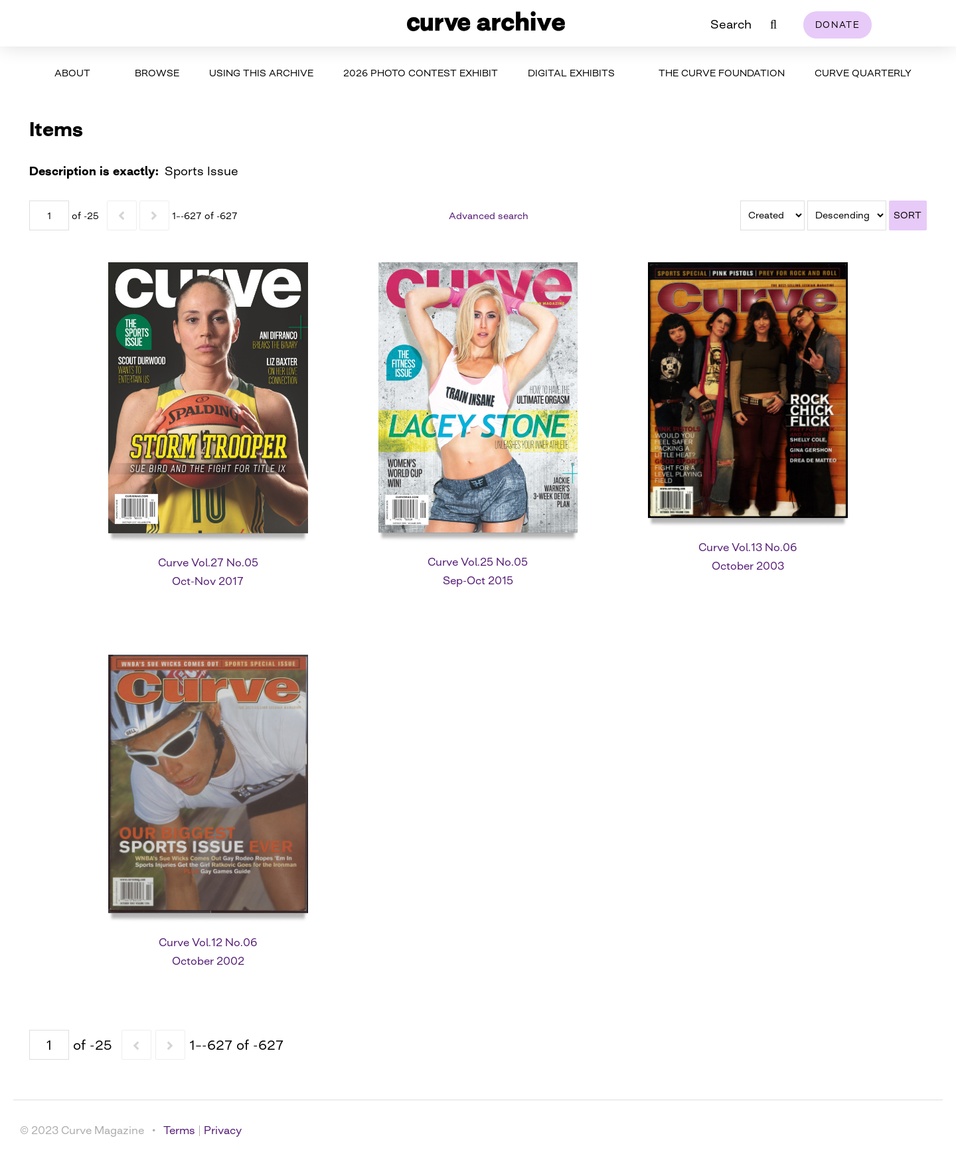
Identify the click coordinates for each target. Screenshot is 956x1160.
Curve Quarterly (863, 72)
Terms (179, 1130)
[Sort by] (772, 215)
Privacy (223, 1130)
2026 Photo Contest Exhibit (420, 72)
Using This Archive (261, 72)
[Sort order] (846, 215)
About (72, 72)
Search (731, 24)
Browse (157, 72)
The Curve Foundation (722, 72)
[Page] (49, 215)
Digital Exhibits (571, 72)
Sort (907, 214)
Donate (837, 24)
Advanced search (488, 215)
